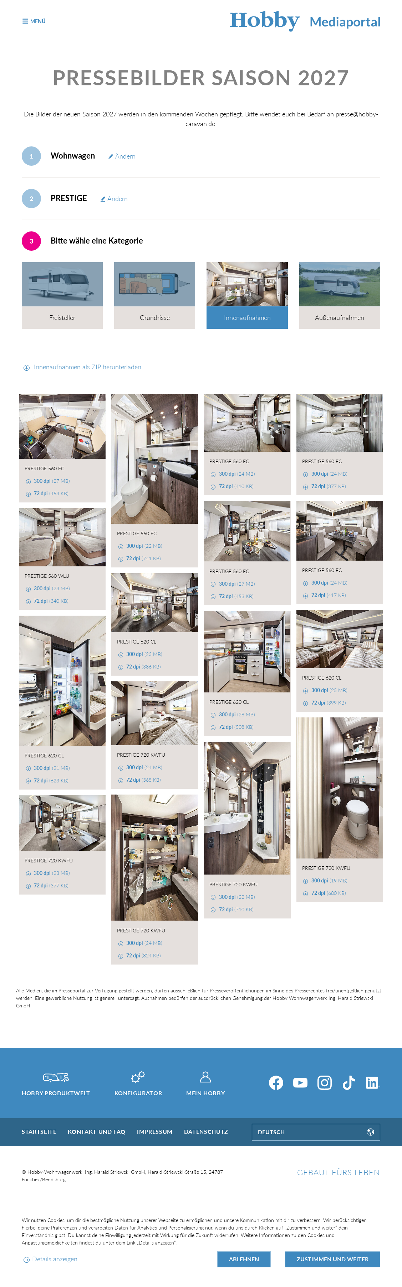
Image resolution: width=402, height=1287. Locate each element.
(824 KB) (143, 955)
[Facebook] (276, 1083)
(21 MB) (51, 768)
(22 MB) (143, 546)
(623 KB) (50, 780)
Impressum (155, 1131)
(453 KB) (50, 493)
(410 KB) (236, 486)
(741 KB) (143, 558)
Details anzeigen (54, 1259)
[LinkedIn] (373, 1083)
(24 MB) (236, 474)
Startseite (39, 1131)
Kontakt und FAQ (97, 1131)
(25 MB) (328, 690)
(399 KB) (328, 703)
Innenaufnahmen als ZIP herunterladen (86, 367)
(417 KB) (328, 595)
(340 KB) (50, 601)
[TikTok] (349, 1083)
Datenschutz (206, 1131)
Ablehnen (244, 1259)
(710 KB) (236, 909)
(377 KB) (328, 486)
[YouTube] (300, 1083)
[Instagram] (324, 1083)
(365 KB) (143, 780)
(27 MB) (51, 481)
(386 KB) (143, 666)
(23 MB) (51, 588)
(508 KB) (236, 727)
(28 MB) (236, 714)
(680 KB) (328, 893)
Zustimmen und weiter (332, 1259)
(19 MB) (328, 880)
